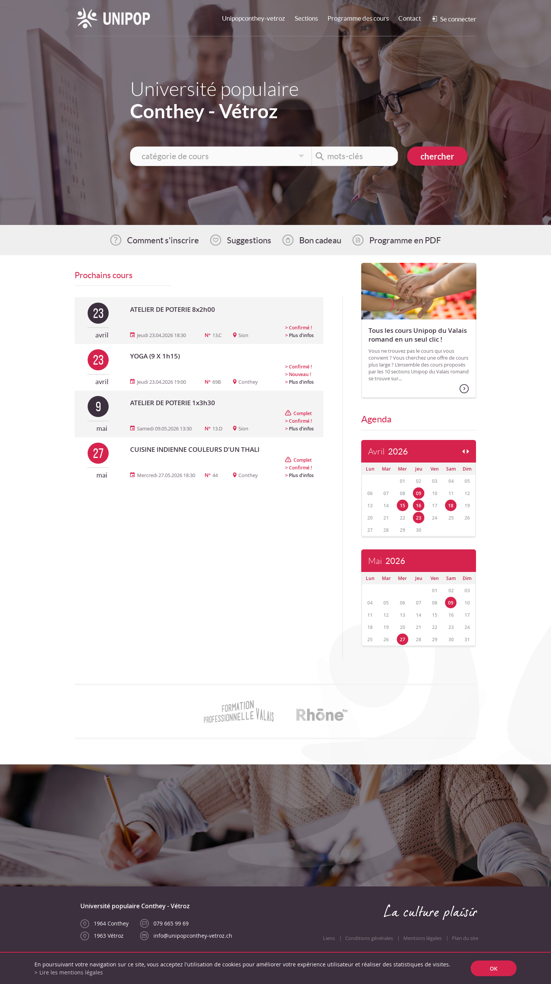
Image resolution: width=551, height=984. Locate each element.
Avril (388, 451)
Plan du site (465, 938)
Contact (409, 18)
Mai (386, 561)
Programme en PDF (405, 240)
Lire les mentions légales (71, 972)
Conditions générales (369, 938)
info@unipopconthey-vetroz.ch (192, 935)
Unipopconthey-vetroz (253, 18)
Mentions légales (422, 938)
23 (418, 518)
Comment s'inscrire (163, 240)
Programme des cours (358, 18)
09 (418, 493)
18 (450, 505)
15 (402, 505)
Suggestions (249, 240)
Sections (306, 18)
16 (418, 505)
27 (402, 639)
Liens (329, 938)
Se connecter (458, 19)
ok (493, 968)
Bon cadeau (320, 240)
